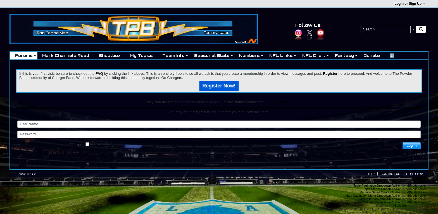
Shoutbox (110, 55)
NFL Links (281, 55)
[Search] (388, 29)
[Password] (219, 134)
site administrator (278, 102)
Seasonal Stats (212, 55)
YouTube (320, 33)
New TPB (27, 174)
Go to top (414, 173)
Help (370, 173)
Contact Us (390, 173)
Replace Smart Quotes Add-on (380, 192)
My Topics (141, 55)
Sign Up (414, 154)
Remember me (97, 144)
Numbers (249, 55)
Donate (371, 55)
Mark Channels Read (65, 55)
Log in (412, 146)
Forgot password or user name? (98, 149)
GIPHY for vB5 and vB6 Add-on (380, 199)
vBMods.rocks (416, 182)
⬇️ (391, 55)
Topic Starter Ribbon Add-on (382, 189)
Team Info (173, 55)
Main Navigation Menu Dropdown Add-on (374, 195)
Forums (24, 55)
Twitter (309, 33)
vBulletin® (400, 205)
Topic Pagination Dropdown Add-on (377, 185)
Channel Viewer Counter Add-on (380, 182)
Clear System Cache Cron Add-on (378, 202)
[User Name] (219, 124)
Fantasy (344, 55)
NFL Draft (313, 55)
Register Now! (219, 85)
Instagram (298, 33)
